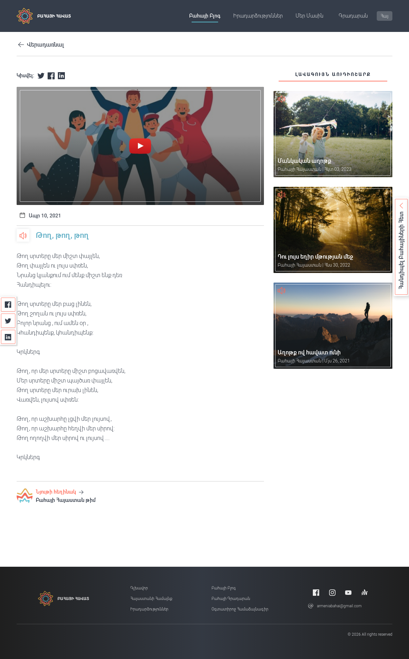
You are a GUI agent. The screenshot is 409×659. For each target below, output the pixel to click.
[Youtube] (348, 592)
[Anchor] (364, 592)
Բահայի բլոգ (204, 16)
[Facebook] (8, 305)
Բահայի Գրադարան (231, 598)
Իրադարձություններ (258, 16)
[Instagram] (332, 592)
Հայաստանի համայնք (151, 598)
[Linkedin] (8, 337)
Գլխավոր (139, 588)
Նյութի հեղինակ (59, 492)
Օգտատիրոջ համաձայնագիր (240, 609)
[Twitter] (8, 321)
